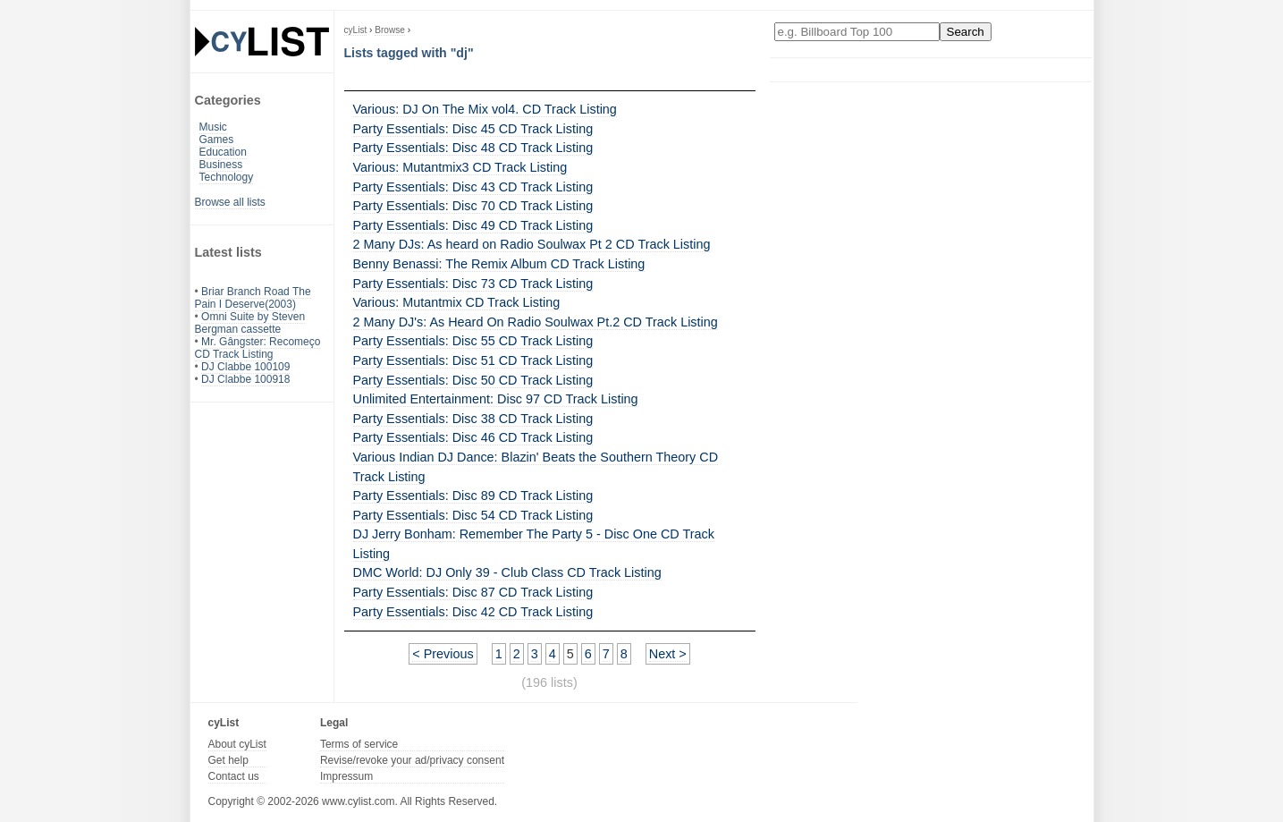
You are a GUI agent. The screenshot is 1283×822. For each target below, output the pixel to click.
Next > (668, 654)
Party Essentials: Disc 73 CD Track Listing (473, 283)
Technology (226, 177)
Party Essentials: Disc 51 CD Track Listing (473, 360)
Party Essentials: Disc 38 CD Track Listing (473, 418)
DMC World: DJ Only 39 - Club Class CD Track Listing (507, 572)
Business (221, 164)
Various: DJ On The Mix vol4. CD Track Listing (485, 109)
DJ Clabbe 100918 (245, 379)
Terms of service (359, 744)
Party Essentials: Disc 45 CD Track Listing (473, 129)
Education (223, 152)
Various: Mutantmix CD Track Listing (457, 302)
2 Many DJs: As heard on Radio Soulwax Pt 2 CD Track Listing (532, 244)
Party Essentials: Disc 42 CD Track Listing (473, 612)
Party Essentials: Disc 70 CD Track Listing (473, 206)
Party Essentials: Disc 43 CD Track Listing (473, 187)
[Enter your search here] (857, 31)
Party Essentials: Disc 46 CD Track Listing (473, 437)
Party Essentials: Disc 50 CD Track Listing (473, 380)
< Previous (442, 654)
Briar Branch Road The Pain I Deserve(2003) (253, 297)
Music (213, 127)
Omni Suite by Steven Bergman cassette (250, 322)
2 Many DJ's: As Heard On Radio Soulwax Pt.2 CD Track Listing (535, 322)
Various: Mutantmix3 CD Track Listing (460, 167)
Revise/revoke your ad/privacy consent (412, 760)
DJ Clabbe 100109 (245, 366)
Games (216, 139)
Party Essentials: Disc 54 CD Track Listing (473, 515)
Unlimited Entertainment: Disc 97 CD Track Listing (495, 399)
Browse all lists (230, 202)
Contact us (233, 776)
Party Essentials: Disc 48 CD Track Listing (473, 147)
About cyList (237, 744)
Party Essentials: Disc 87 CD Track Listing (473, 592)
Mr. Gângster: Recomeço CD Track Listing (258, 347)
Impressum (346, 776)
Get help (228, 760)
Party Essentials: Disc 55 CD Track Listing (473, 341)
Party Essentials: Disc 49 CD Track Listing (473, 225)
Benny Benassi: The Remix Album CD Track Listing (499, 264)
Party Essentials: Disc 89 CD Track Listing (473, 495)
